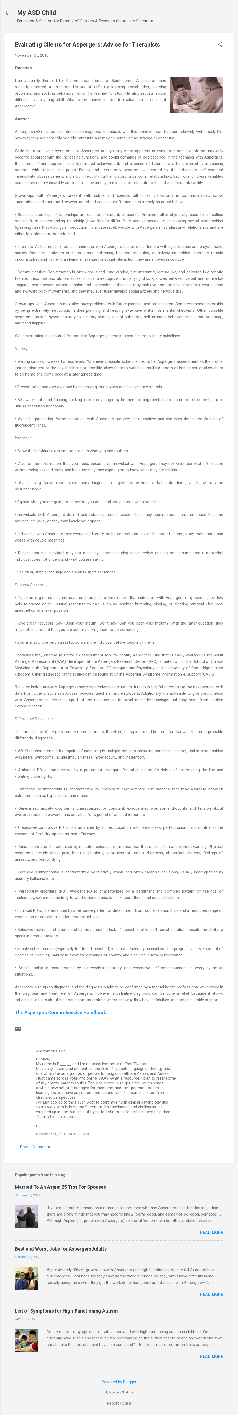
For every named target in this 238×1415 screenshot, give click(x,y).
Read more (211, 1232)
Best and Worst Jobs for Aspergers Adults (61, 1249)
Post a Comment (35, 1147)
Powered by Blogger (119, 1382)
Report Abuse (119, 1403)
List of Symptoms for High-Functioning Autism (66, 1311)
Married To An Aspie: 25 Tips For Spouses (60, 1187)
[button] (220, 45)
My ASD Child (36, 12)
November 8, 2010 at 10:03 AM (62, 1134)
